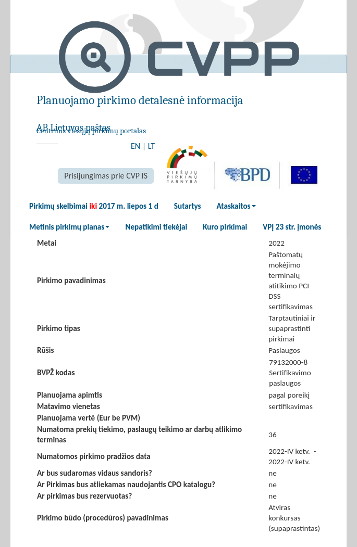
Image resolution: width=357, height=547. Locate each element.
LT (151, 146)
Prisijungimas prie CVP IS (105, 176)
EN (135, 146)
